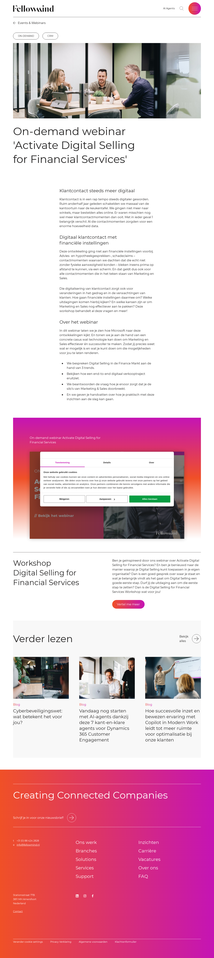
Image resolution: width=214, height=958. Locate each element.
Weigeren (64, 499)
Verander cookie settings (28, 941)
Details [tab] (107, 462)
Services (85, 868)
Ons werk (86, 842)
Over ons (148, 868)
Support (85, 876)
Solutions (86, 859)
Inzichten (148, 842)
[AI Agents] (169, 8)
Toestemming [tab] (62, 462)
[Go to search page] (182, 8)
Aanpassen (107, 499)
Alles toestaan (149, 499)
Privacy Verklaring (60, 941)
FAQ (143, 876)
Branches (86, 851)
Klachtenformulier (125, 941)
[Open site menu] (194, 8)
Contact (18, 911)
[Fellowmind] (34, 8)
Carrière (147, 851)
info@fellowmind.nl (28, 844)
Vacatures (149, 859)
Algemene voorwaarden (93, 941)
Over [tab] (151, 462)
